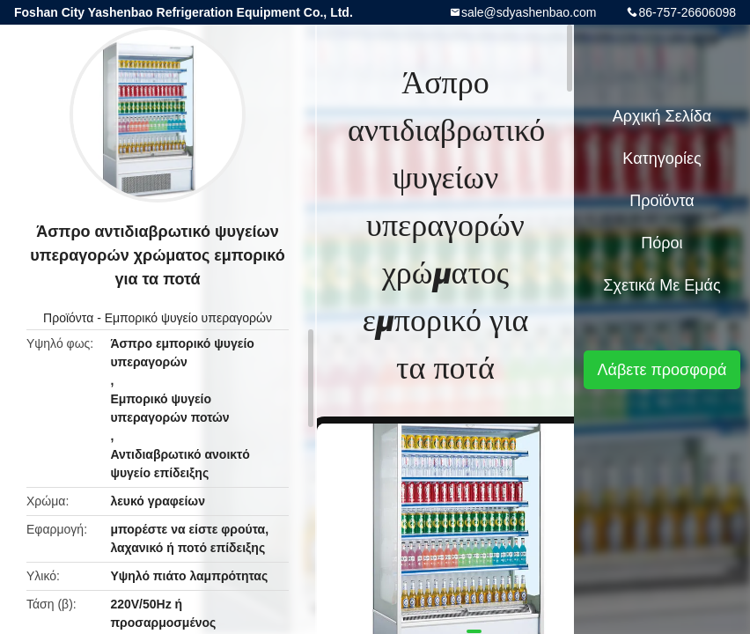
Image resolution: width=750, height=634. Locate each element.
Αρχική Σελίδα (662, 116)
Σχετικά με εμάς (661, 285)
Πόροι (661, 243)
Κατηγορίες (661, 158)
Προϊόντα (68, 318)
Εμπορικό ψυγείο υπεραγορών (188, 318)
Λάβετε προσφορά (661, 370)
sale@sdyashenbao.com (529, 12)
